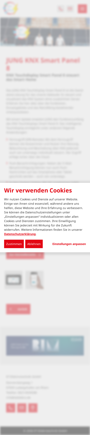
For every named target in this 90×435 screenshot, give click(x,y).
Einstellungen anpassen (69, 244)
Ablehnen (34, 244)
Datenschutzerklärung (20, 234)
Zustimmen (14, 244)
